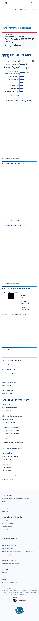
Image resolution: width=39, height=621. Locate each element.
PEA (3, 482)
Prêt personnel (6, 471)
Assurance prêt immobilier (10, 476)
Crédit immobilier (7, 467)
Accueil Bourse (6, 404)
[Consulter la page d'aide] (29, 3)
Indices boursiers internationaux (12, 416)
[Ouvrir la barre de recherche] (27, 3)
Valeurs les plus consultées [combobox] (12, 355)
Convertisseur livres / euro (10, 439)
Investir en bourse (7, 479)
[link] (15, 498)
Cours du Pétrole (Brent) (9, 422)
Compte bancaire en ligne (10, 456)
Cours (4, 28)
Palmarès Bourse (7, 419)
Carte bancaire (6, 459)
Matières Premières (8, 393)
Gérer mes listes (6, 365)
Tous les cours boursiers (9, 408)
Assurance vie (6, 464)
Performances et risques (20, 28)
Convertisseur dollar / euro (10, 430)
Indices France (6, 385)
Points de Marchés (8, 390)
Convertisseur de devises (10, 427)
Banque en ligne (7, 453)
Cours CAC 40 (6, 411)
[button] (2, 2)
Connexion (34, 3)
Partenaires (5, 377)
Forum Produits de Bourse (10, 374)
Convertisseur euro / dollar (10, 434)
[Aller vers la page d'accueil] (6, 3)
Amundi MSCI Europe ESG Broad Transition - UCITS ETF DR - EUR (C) (19, 39)
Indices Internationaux (9, 382)
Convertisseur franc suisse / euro (12, 442)
